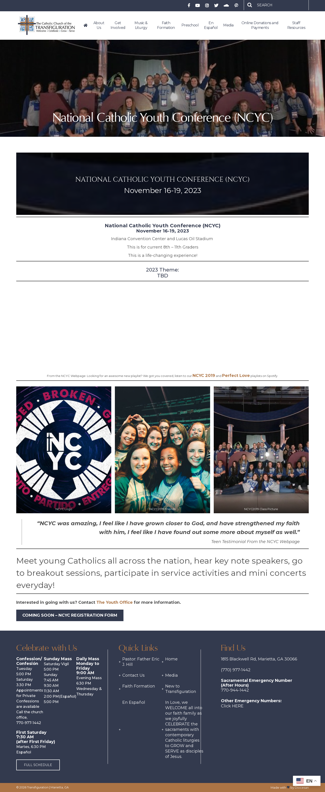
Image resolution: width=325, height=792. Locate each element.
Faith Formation (138, 686)
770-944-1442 (235, 690)
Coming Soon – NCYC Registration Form (69, 615)
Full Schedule (38, 765)
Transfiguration (38, 787)
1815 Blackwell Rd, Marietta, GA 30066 (259, 659)
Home (171, 659)
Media (171, 675)
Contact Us (133, 675)
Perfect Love (236, 375)
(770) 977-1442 (236, 669)
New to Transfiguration (180, 689)
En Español (133, 702)
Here (238, 706)
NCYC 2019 (204, 375)
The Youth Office (114, 602)
